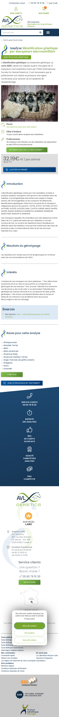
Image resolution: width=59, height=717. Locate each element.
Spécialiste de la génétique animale (39, 24)
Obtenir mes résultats (9, 658)
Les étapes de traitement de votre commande (18, 661)
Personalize (29, 633)
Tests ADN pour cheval (9, 640)
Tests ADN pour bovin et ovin (12, 648)
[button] (48, 32)
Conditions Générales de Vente (12, 671)
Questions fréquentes (44, 658)
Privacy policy (29, 619)
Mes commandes (8, 653)
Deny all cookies (29, 640)
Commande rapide (8, 655)
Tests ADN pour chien (13, 40)
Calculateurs (40, 661)
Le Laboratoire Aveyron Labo (47, 655)
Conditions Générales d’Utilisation (14, 668)
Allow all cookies (29, 626)
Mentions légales (7, 666)
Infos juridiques (7, 663)
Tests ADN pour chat (9, 645)
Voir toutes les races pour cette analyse (21, 127)
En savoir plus (41, 653)
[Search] (40, 32)
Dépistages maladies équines (12, 650)
